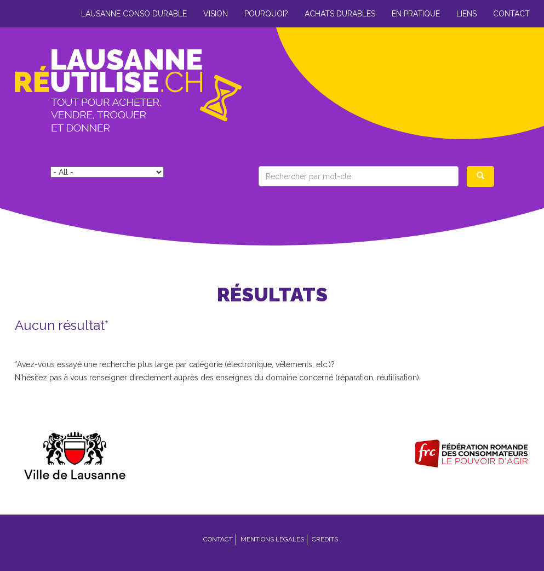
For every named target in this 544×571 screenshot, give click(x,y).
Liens (466, 13)
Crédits (325, 539)
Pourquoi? (266, 13)
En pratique (416, 13)
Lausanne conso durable (134, 13)
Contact (511, 13)
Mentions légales (272, 539)
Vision (215, 13)
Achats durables (340, 13)
